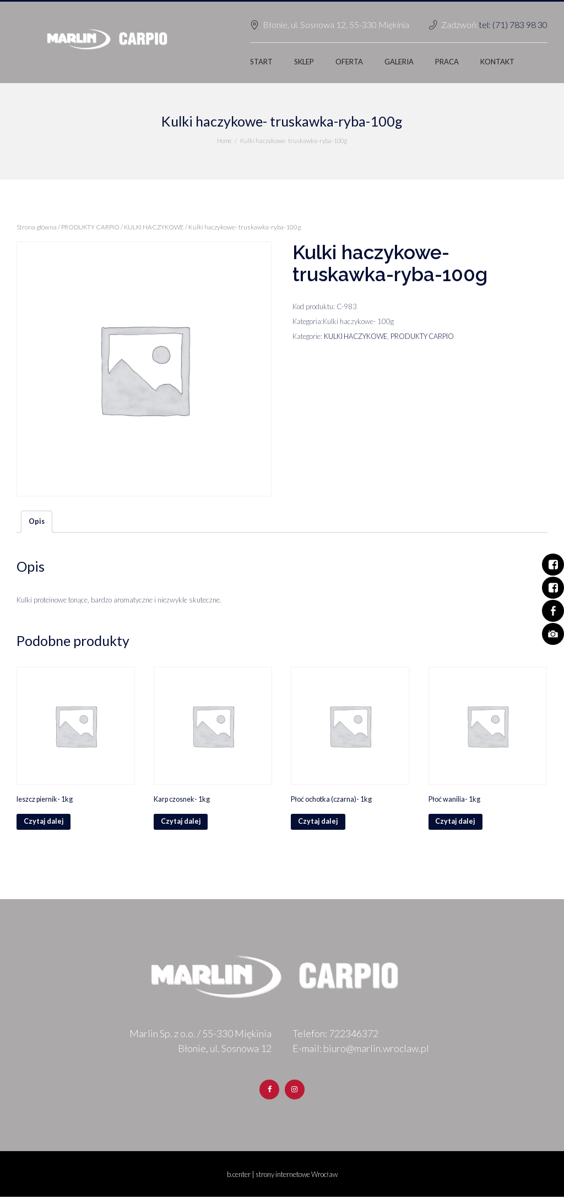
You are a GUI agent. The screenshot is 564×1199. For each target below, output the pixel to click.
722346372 (353, 1036)
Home (224, 140)
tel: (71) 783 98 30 (513, 24)
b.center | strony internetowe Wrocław (282, 1176)
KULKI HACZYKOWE (158, 227)
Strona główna (37, 227)
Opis (37, 521)
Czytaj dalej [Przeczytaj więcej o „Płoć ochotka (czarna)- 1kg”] (318, 823)
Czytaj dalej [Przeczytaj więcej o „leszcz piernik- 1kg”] (44, 823)
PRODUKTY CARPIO (92, 227)
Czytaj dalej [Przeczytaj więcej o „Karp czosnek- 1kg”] (181, 823)
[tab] (37, 522)
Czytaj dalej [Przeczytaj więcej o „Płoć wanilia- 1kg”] (456, 823)
